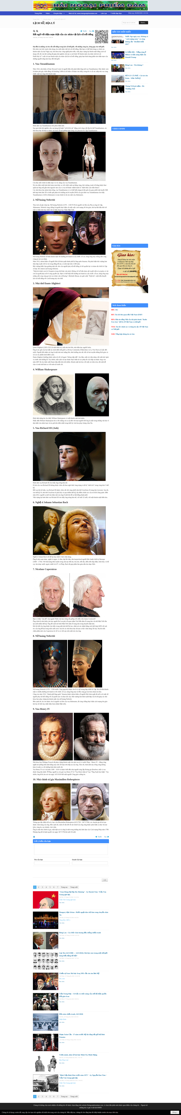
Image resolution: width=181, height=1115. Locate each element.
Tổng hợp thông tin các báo (125, 334)
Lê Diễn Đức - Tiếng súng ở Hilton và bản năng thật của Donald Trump (135, 54)
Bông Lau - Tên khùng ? (134, 65)
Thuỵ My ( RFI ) (64, 920)
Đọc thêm (61, 902)
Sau (90, 31)
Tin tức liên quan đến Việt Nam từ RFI (128, 315)
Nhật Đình (62, 1019)
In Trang (34, 837)
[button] (59, 13)
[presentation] (51, 871)
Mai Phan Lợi (63, 1060)
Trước (85, 31)
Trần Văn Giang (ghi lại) (67, 900)
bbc (117, 310)
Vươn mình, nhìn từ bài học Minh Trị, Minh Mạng (78, 1055)
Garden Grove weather (129, 125)
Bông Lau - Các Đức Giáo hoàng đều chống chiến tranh (80, 933)
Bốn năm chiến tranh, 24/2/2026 (71, 1014)
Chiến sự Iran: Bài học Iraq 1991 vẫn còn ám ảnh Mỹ (79, 973)
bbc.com (62, 979)
